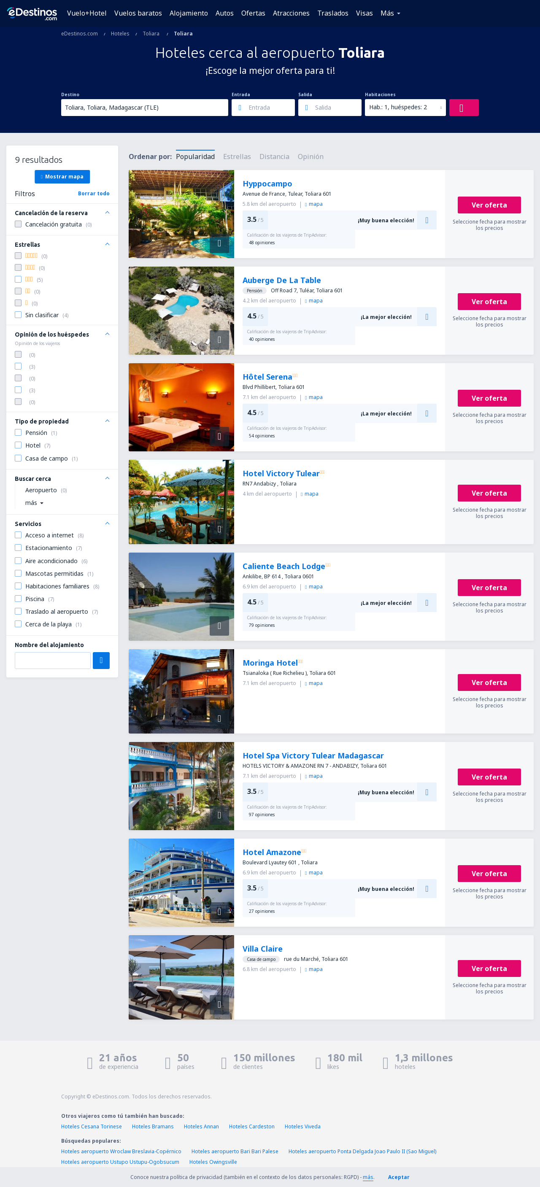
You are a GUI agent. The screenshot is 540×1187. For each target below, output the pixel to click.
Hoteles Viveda (303, 1126)
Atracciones (291, 13)
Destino (70, 94)
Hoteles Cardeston (252, 1126)
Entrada (241, 94)
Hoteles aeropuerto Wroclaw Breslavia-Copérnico (121, 1151)
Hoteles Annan (201, 1126)
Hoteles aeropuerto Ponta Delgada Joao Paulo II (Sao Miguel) (362, 1151)
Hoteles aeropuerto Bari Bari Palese (235, 1151)
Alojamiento (189, 13)
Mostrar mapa (62, 176)
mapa (314, 204)
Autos (225, 13)
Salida (305, 94)
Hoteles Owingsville (213, 1161)
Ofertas (253, 13)
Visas (364, 13)
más (368, 1177)
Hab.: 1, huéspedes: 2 (398, 107)
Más (387, 13)
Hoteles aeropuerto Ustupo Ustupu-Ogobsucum (120, 1161)
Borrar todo (94, 193)
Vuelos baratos (138, 13)
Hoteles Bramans (153, 1126)
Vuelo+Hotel (87, 13)
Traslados (332, 13)
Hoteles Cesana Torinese (91, 1126)
